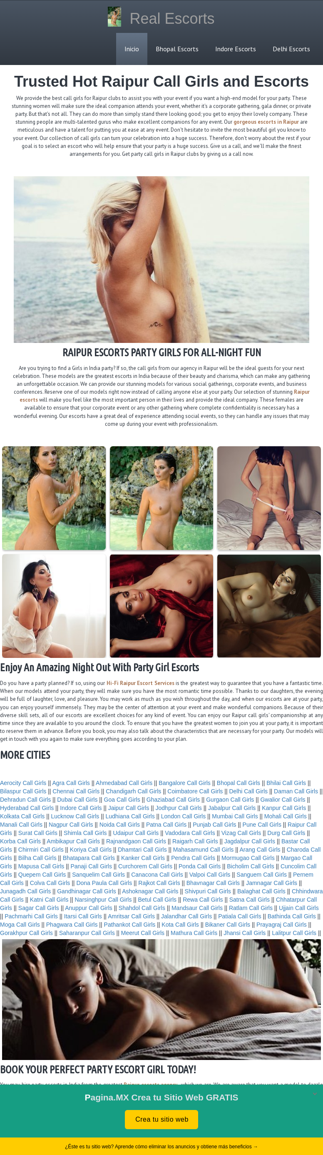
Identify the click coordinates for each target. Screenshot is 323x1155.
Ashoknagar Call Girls (150, 891)
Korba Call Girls (20, 841)
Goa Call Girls (122, 799)
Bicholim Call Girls (250, 866)
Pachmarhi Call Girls (31, 916)
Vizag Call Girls (241, 833)
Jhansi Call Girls (245, 933)
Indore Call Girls (81, 808)
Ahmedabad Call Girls (124, 783)
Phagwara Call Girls (72, 924)
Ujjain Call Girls (299, 908)
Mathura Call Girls (194, 933)
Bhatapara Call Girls (89, 858)
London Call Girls (183, 816)
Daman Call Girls (296, 791)
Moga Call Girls (20, 924)
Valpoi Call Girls (210, 874)
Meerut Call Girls (142, 933)
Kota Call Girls (180, 924)
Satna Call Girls (249, 899)
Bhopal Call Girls (238, 783)
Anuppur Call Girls (88, 908)
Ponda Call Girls (200, 866)
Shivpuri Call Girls (208, 891)
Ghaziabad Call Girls (173, 799)
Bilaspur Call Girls (23, 791)
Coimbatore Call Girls (195, 791)
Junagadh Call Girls (25, 891)
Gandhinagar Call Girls (86, 891)
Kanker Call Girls (143, 858)
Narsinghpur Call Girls (103, 899)
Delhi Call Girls (248, 791)
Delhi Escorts (291, 49)
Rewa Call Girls (203, 899)
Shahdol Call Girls (142, 908)
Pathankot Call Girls (130, 924)
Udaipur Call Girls (136, 833)
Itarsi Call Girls (83, 916)
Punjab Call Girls (214, 824)
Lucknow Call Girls (75, 816)
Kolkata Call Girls (22, 816)
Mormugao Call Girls (248, 858)
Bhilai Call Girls (286, 783)
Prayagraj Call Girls (281, 924)
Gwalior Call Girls (282, 799)
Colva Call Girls (50, 883)
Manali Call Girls (21, 824)
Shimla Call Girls (85, 833)
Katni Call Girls (49, 899)
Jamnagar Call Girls (271, 883)
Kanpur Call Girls (284, 808)
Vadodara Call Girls (190, 833)
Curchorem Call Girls (145, 866)
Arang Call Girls (260, 849)
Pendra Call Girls (193, 858)
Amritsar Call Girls (131, 916)
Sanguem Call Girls (261, 874)
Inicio (131, 49)
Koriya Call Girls (91, 849)
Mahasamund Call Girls (203, 849)
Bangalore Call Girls (185, 783)
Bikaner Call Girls (227, 924)
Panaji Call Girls (91, 866)
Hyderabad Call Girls (27, 808)
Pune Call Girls (262, 824)
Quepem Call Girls (42, 874)
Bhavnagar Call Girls (213, 883)
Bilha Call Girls (37, 858)
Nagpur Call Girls (71, 824)
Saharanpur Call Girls (87, 933)
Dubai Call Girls (77, 799)
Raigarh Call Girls (195, 841)
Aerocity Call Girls (23, 783)
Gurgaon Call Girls (230, 799)
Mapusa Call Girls (41, 866)
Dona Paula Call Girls (104, 883)
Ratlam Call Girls (251, 908)
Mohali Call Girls (285, 816)
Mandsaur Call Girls (197, 908)
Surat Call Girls (37, 833)
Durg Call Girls (286, 833)
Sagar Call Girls (38, 908)
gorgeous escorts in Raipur (266, 121)
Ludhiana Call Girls (129, 816)
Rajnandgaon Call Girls (136, 841)
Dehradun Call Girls (25, 799)
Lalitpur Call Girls (294, 933)
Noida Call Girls (119, 824)
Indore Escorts (235, 49)
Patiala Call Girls (239, 916)
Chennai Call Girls (75, 791)
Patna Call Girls (166, 824)
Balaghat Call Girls (261, 891)
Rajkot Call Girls (159, 883)
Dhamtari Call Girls (142, 849)
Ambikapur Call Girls (73, 841)
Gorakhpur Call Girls (26, 933)
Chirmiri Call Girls (41, 849)
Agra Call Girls (71, 783)
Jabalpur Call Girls (232, 808)
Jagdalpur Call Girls (249, 841)
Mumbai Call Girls (235, 816)
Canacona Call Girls (157, 874)
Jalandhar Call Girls (186, 916)
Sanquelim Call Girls (98, 874)
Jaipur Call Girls (128, 808)
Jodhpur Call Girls (179, 808)
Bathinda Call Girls (292, 916)
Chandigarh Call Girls (133, 791)
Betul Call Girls (157, 899)
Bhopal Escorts (177, 49)
